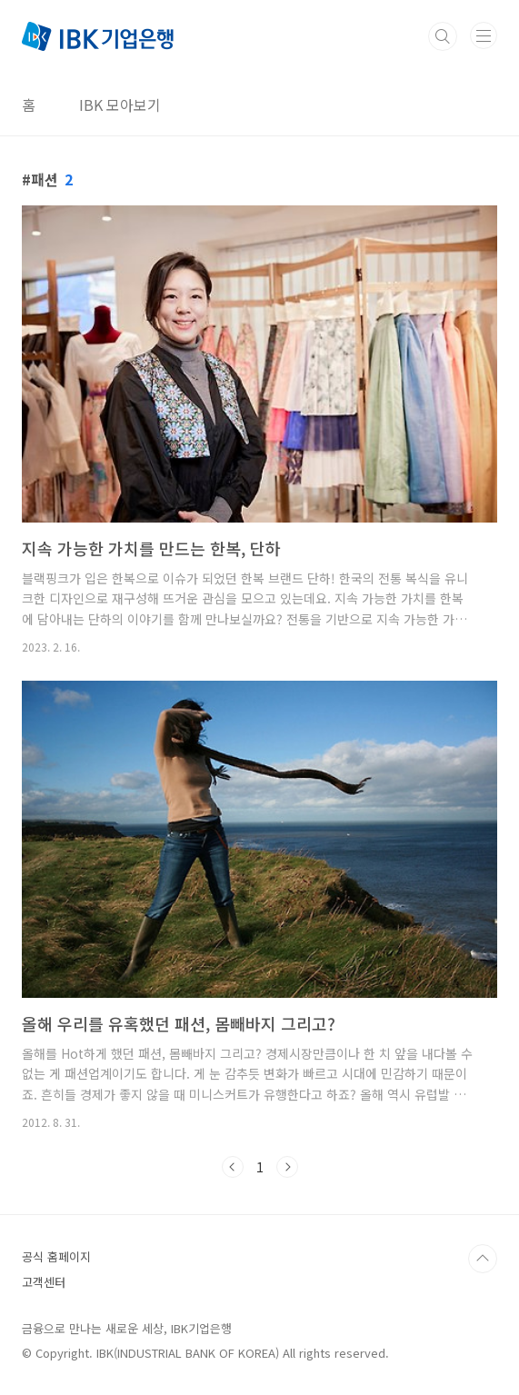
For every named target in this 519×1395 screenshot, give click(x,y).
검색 (442, 36)
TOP (482, 1258)
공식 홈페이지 (56, 1256)
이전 (233, 1167)
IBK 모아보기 (120, 104)
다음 (287, 1167)
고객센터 (43, 1281)
